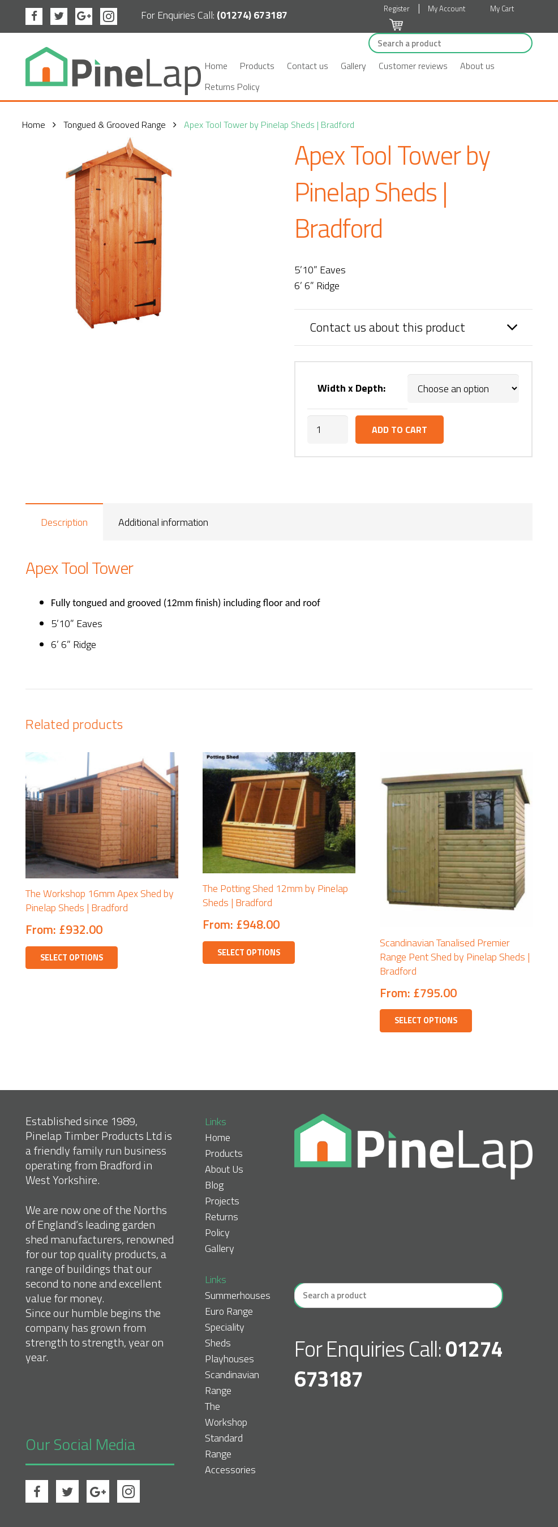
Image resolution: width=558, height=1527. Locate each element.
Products (257, 65)
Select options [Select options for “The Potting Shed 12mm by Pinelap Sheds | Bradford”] (248, 952)
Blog (214, 1185)
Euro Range (229, 1311)
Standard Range (224, 1445)
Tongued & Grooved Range (118, 124)
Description (64, 522)
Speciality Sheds (224, 1334)
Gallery (353, 65)
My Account (446, 8)
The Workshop (226, 1414)
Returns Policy (232, 86)
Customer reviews (413, 65)
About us (477, 65)
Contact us (307, 65)
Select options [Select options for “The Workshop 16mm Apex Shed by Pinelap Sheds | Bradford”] (71, 957)
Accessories (230, 1469)
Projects (222, 1200)
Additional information (163, 522)
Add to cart (399, 429)
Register (397, 8)
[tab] (64, 522)
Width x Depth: (351, 388)
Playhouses (229, 1358)
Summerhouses (238, 1295)
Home (216, 65)
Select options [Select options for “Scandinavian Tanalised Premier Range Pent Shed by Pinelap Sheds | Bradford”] (425, 1020)
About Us (224, 1169)
